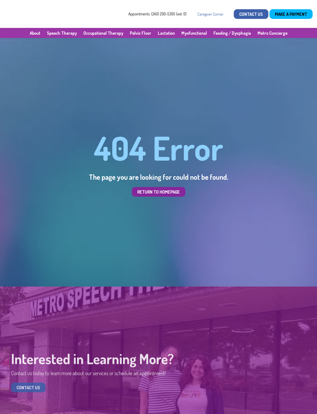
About (35, 33)
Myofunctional (194, 33)
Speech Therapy (62, 33)
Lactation (166, 33)
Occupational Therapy (103, 33)
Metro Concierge (273, 33)
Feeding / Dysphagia (232, 33)
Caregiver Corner (210, 14)
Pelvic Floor (140, 33)
